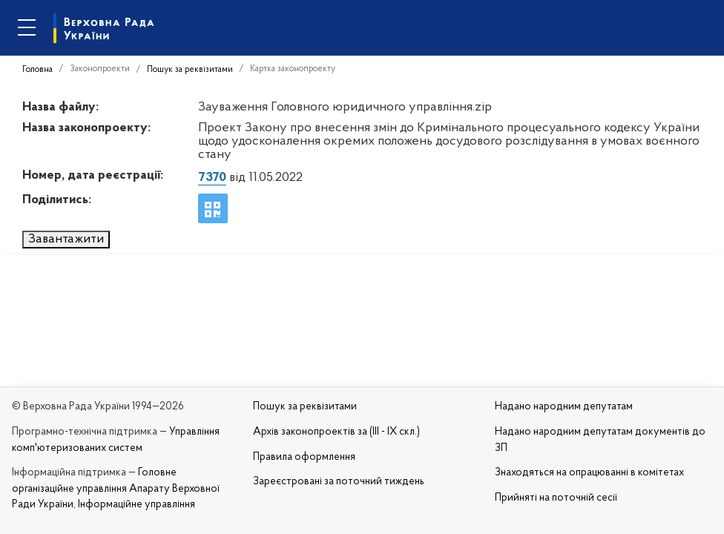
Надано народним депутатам (564, 406)
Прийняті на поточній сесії (556, 498)
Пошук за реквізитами (190, 69)
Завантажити (66, 239)
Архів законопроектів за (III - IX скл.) (336, 432)
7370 (212, 178)
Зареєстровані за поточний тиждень (338, 481)
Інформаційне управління (136, 504)
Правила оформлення (304, 457)
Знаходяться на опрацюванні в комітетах (589, 472)
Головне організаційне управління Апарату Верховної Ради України (116, 488)
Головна (37, 69)
